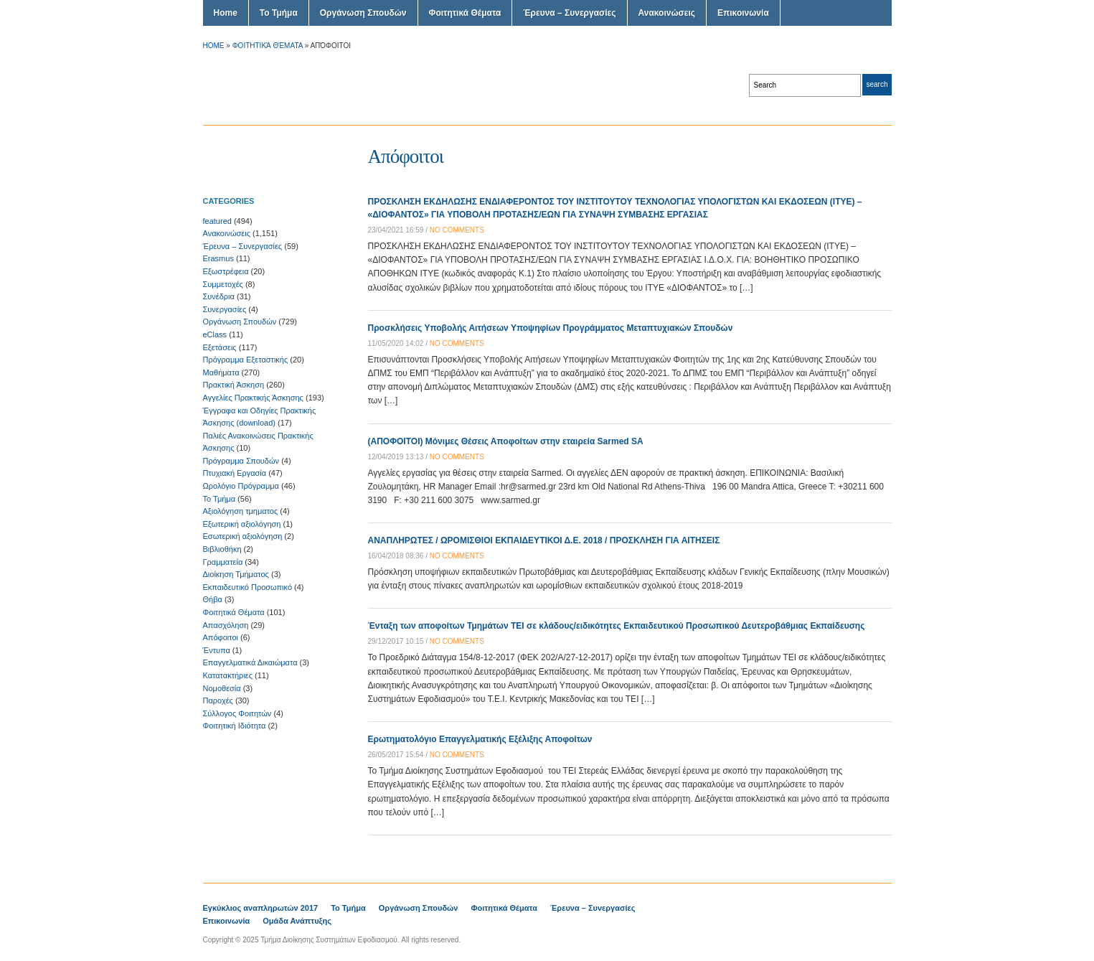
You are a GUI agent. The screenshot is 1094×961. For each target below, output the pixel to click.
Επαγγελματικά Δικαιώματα (250, 662)
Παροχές (218, 700)
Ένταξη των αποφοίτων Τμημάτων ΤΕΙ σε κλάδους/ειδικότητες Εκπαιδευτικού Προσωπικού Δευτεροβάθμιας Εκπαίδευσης (616, 626)
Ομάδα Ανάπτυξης (297, 921)
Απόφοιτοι (221, 637)
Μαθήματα (221, 372)
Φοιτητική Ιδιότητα (234, 725)
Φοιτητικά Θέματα (465, 13)
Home (225, 13)
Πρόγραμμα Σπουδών (241, 460)
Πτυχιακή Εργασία (235, 473)
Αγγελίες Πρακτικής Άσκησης (253, 397)
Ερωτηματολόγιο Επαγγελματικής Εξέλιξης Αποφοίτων (480, 739)
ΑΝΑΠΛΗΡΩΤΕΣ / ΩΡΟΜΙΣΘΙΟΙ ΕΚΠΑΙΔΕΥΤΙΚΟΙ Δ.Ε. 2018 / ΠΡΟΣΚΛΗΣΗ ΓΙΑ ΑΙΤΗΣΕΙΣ (544, 540)
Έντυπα (216, 650)
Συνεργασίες (225, 309)
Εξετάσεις (220, 347)
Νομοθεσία (222, 688)
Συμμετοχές (223, 284)
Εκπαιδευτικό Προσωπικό (248, 587)
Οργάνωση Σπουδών (363, 13)
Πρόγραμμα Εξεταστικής (245, 359)
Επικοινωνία (743, 13)
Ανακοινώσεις (667, 13)
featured (217, 221)
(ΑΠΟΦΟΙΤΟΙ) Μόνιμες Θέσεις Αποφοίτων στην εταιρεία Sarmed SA (505, 441)
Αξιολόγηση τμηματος (240, 511)
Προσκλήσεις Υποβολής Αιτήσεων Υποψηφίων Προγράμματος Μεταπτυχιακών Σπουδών (550, 328)
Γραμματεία (223, 562)
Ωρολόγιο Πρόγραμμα (241, 486)
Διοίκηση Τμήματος (236, 574)
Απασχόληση (226, 625)
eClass (215, 334)
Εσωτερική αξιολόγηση (243, 536)
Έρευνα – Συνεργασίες (569, 13)
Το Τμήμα (279, 13)
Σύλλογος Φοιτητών (237, 713)
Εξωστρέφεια (226, 271)
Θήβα (212, 599)
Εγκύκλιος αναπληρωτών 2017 (261, 908)
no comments (457, 230)
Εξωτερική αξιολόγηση (242, 524)
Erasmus (218, 258)
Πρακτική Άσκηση (234, 384)
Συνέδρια (219, 296)
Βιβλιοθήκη (222, 549)
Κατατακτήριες (228, 675)
